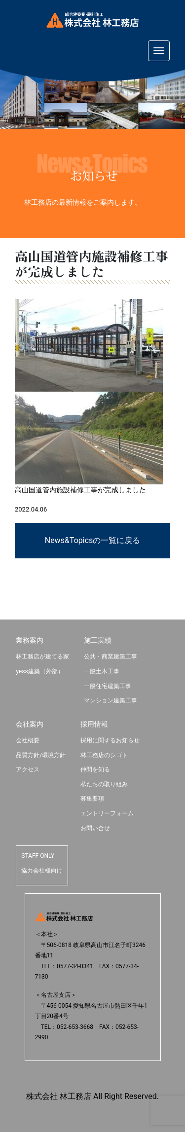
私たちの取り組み (104, 784)
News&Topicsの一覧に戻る (93, 540)
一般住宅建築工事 (107, 686)
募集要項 (92, 798)
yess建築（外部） (39, 671)
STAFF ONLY (37, 855)
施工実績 (97, 640)
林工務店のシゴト (104, 755)
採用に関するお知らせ (110, 740)
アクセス (27, 769)
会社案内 (29, 724)
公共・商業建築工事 (110, 656)
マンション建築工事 (110, 700)
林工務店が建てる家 (42, 656)
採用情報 (94, 724)
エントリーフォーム (107, 813)
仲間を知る (95, 769)
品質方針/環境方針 (41, 755)
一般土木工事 (101, 671)
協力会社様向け (42, 870)
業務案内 (29, 640)
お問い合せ (95, 828)
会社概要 (27, 740)
